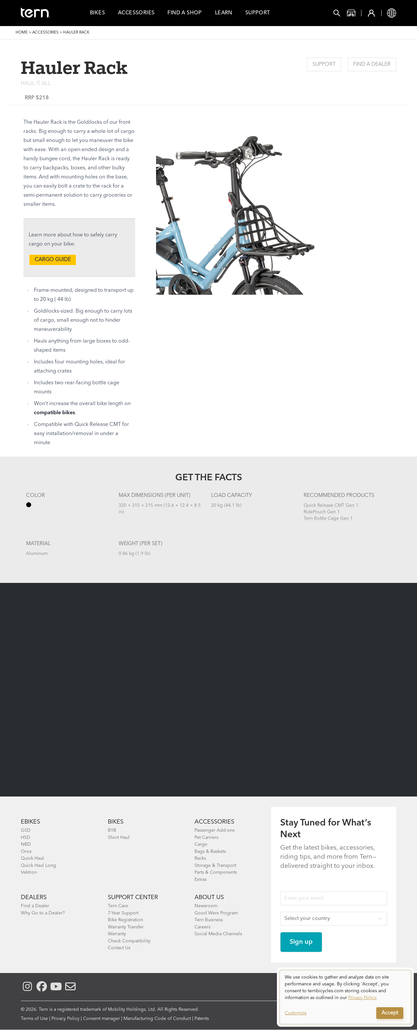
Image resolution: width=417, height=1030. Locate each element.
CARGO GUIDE (53, 259)
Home (22, 33)
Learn (223, 13)
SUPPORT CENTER (133, 897)
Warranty (117, 934)
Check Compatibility (129, 941)
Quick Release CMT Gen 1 (331, 505)
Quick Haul (32, 858)
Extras (200, 879)
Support (257, 13)
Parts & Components (215, 872)
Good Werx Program (216, 913)
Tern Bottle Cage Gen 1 (328, 518)
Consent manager (101, 1018)
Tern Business (208, 920)
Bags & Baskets (210, 851)
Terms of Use (34, 1018)
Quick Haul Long (38, 865)
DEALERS (34, 897)
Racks (200, 858)
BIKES (115, 822)
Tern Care (118, 906)
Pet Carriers (206, 837)
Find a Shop (184, 13)
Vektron (29, 872)
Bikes (97, 13)
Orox (26, 851)
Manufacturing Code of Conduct (157, 1018)
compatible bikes (54, 413)
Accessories (136, 13)
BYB (112, 830)
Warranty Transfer (126, 927)
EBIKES (30, 822)
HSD (25, 837)
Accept (389, 1013)
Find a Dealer (372, 64)
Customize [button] (296, 1013)
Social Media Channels (218, 934)
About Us (209, 897)
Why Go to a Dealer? (43, 913)
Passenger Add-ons (214, 830)
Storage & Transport (215, 865)
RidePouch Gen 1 (322, 512)
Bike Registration (125, 920)
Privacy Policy (65, 1018)
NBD (26, 844)
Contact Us (119, 948)
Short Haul (119, 837)
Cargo (201, 844)
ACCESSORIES (214, 822)
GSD (26, 830)
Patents (201, 1018)
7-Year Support (123, 913)
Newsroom (205, 906)
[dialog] (345, 997)
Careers (202, 927)
